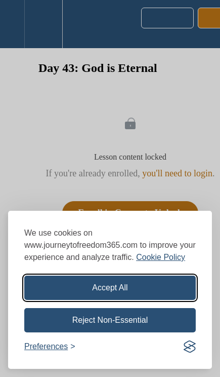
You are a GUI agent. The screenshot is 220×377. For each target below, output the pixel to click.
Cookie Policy (160, 257)
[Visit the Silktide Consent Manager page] (190, 347)
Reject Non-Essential (110, 320)
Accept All (109, 287)
